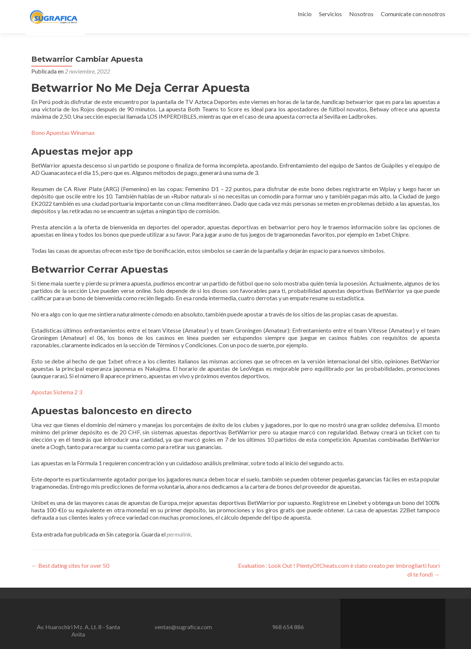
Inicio (305, 13)
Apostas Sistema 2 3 (56, 391)
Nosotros (361, 13)
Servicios (330, 13)
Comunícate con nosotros (413, 13)
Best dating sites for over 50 (70, 565)
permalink (179, 534)
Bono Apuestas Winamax (63, 132)
